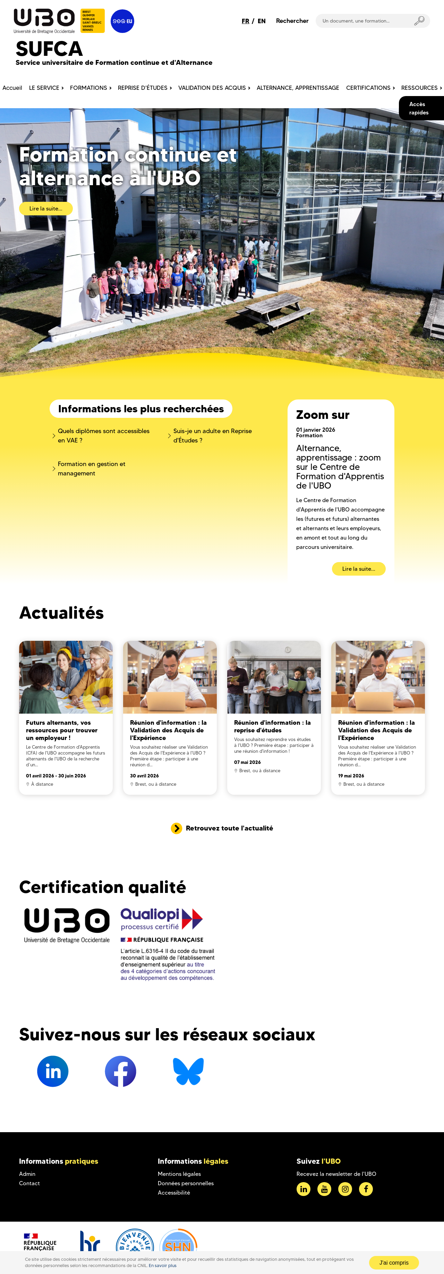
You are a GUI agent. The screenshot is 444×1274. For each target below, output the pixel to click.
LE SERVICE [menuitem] (44, 87)
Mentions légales (179, 1174)
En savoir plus (163, 1265)
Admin (27, 1174)
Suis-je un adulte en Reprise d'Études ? (212, 435)
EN (262, 21)
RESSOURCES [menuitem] (419, 87)
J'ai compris (394, 1263)
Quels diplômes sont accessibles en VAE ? (104, 435)
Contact (29, 1183)
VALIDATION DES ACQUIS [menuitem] (212, 87)
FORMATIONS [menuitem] (88, 87)
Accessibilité (174, 1192)
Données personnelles (186, 1183)
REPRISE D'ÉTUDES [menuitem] (143, 87)
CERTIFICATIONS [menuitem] (368, 87)
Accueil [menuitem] (12, 87)
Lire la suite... (45, 208)
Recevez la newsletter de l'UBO (336, 1174)
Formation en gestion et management (92, 468)
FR (245, 21)
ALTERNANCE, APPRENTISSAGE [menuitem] (298, 87)
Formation (309, 435)
